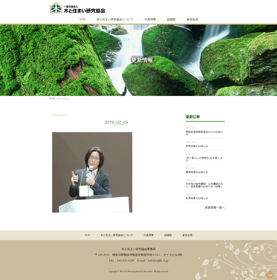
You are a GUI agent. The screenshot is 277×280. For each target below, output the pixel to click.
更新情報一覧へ (215, 208)
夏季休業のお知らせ (197, 172)
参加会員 (192, 19)
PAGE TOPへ (270, 274)
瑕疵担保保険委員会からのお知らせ (204, 133)
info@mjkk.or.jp (158, 261)
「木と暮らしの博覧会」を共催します (204, 159)
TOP (82, 19)
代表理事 (150, 19)
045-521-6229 (125, 261)
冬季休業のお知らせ (197, 146)
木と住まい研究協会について (115, 19)
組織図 (171, 19)
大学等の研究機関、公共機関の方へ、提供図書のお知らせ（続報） (204, 185)
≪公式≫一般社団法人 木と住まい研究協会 (77, 8)
